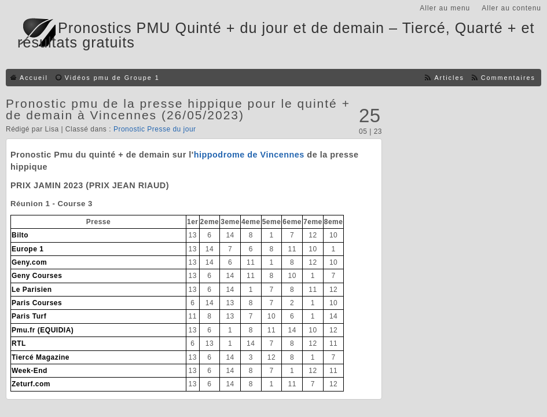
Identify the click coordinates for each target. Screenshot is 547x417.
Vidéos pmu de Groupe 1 (112, 77)
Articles (449, 77)
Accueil (34, 77)
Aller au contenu (511, 8)
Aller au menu (445, 8)
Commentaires (508, 77)
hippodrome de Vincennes (249, 154)
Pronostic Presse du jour (154, 129)
